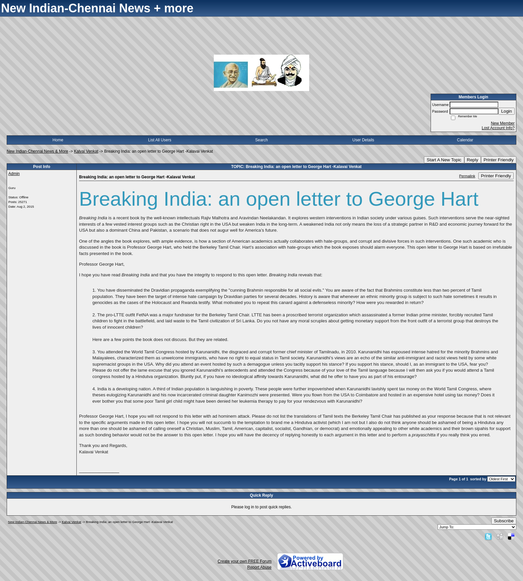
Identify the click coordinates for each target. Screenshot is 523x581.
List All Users (159, 140)
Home (58, 140)
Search (261, 140)
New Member (503, 123)
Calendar (465, 140)
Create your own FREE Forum (245, 561)
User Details (363, 140)
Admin (14, 173)
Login (506, 111)
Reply (472, 159)
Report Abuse (259, 567)
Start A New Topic (444, 159)
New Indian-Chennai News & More (37, 151)
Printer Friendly (499, 159)
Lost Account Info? (498, 128)
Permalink (467, 176)
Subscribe (504, 520)
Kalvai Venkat (86, 151)
